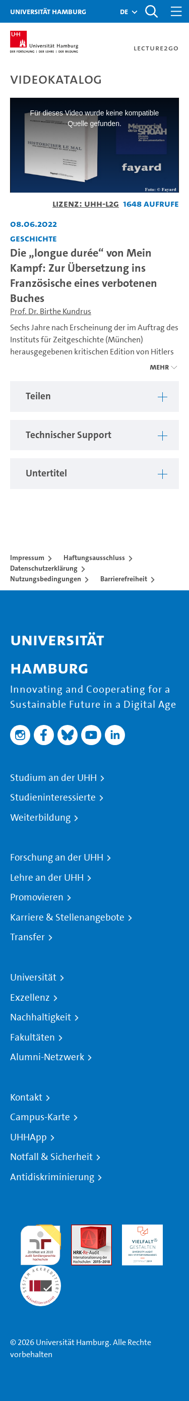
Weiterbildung (40, 817)
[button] (124, 12)
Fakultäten (32, 1037)
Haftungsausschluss (94, 558)
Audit (80, 1230)
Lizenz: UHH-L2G (85, 203)
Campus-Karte (40, 1117)
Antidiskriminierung (52, 1177)
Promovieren (37, 897)
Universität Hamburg (48, 11)
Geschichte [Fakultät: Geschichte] (33, 238)
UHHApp (28, 1137)
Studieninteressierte (53, 797)
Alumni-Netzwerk (47, 1057)
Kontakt (26, 1097)
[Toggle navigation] (176, 11)
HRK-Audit (140, 1230)
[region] (94, 396)
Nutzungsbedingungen (45, 579)
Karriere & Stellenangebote (67, 917)
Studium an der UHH (53, 777)
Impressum (27, 558)
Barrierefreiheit (123, 579)
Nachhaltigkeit (40, 1017)
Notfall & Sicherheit (51, 1157)
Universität (33, 977)
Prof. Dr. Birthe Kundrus (50, 311)
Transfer (27, 937)
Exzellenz (30, 997)
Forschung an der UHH (56, 857)
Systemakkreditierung (40, 1271)
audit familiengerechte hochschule (40, 1242)
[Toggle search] (151, 11)
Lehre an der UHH (47, 877)
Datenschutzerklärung (44, 568)
